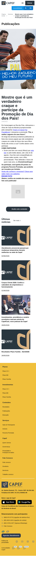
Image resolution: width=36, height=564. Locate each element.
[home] (11, 3)
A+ (31, 8)
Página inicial (4, 15)
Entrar (30, 3)
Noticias (10, 14)
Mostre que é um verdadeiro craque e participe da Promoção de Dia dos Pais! (24, 15)
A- (26, 8)
